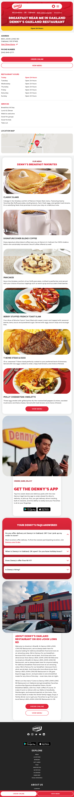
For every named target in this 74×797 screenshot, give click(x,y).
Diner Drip (37, 775)
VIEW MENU (37, 66)
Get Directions (8, 44)
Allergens (37, 772)
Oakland (31, 12)
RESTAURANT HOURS (10, 74)
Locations (37, 757)
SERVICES (5, 104)
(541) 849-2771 (7, 52)
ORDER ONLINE (37, 59)
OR (25, 12)
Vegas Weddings (37, 777)
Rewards (37, 759)
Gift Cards (37, 762)
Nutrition (37, 770)
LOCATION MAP (8, 131)
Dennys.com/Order (12, 542)
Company (37, 788)
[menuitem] (53, 6)
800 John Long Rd (44, 13)
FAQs (37, 764)
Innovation (37, 767)
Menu (37, 754)
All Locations (17, 12)
